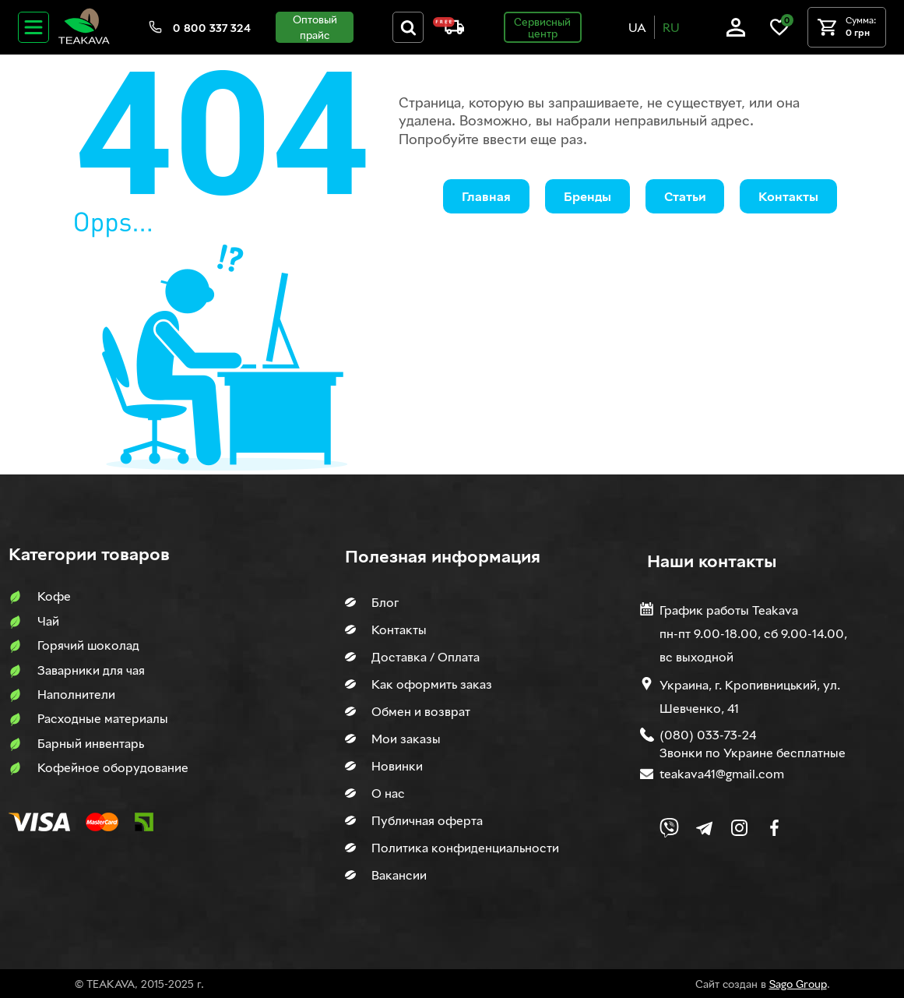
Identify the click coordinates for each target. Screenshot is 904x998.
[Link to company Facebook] (774, 828)
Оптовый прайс (315, 26)
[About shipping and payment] (448, 30)
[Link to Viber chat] (669, 828)
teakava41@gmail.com (722, 773)
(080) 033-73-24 (708, 734)
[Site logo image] (84, 41)
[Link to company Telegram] (704, 828)
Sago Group (798, 983)
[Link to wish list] (779, 32)
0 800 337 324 (212, 27)
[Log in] (735, 32)
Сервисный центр (542, 27)
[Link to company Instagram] (739, 828)
